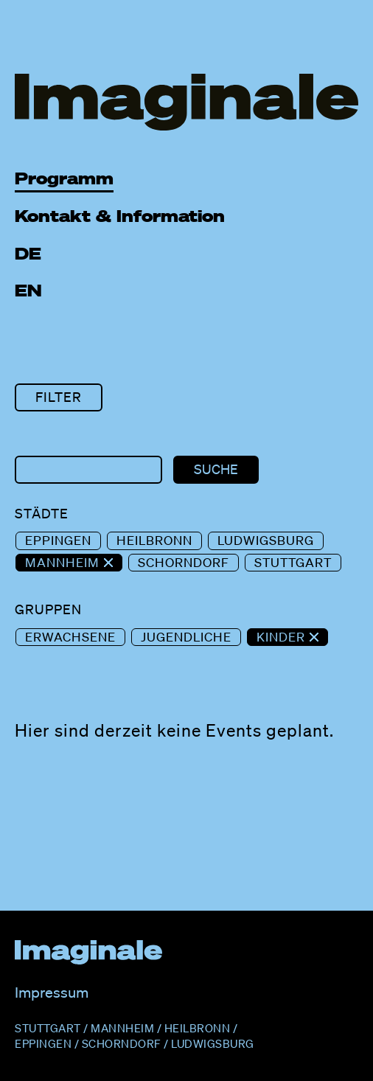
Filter (58, 397)
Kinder (283, 636)
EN (28, 290)
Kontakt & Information (120, 216)
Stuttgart (293, 562)
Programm (64, 178)
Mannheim (64, 562)
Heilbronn (154, 540)
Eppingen (58, 540)
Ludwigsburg (265, 540)
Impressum (51, 992)
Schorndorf (183, 562)
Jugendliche (186, 636)
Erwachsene (70, 636)
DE (28, 253)
